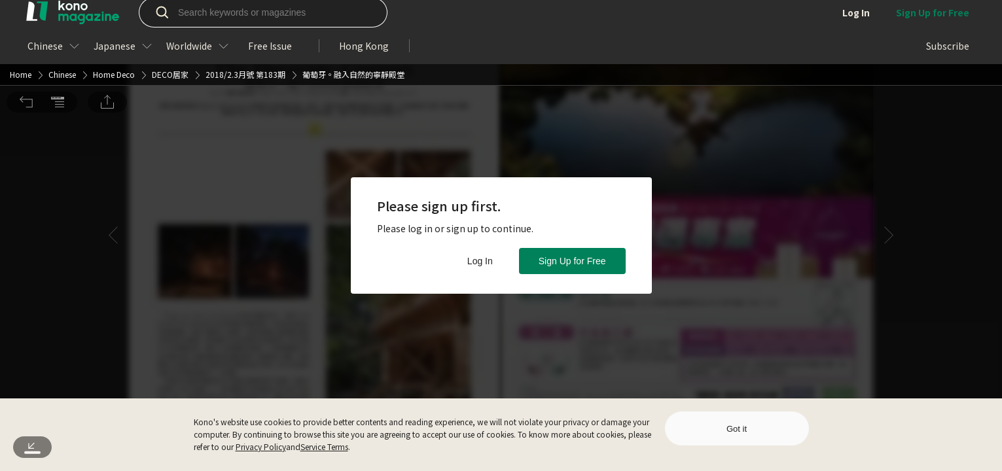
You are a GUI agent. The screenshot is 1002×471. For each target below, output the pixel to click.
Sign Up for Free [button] (572, 261)
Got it (736, 429)
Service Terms (324, 446)
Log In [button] (480, 261)
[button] (26, 18)
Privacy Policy (261, 446)
